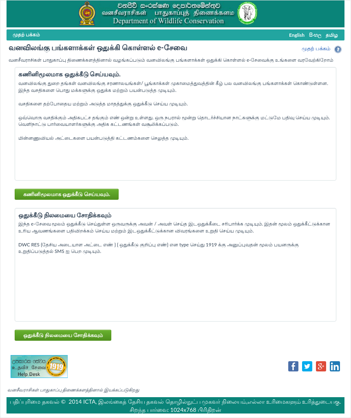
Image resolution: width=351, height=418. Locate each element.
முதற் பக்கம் (316, 48)
